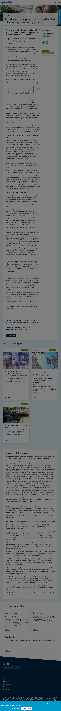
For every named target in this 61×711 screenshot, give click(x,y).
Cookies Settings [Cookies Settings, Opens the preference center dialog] (15, 708)
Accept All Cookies (26, 708)
